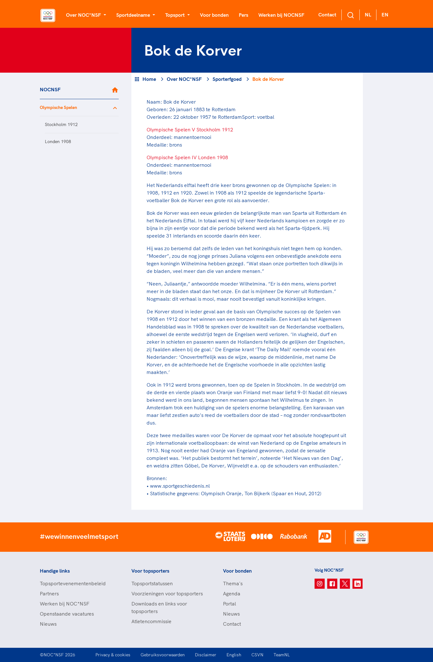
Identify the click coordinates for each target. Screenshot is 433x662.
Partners (49, 593)
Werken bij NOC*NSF (64, 603)
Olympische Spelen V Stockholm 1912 (190, 129)
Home (149, 79)
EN (385, 14)
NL (368, 14)
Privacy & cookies (112, 655)
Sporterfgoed (227, 79)
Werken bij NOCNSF (281, 14)
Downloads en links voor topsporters (159, 607)
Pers (243, 14)
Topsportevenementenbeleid (73, 583)
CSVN (257, 655)
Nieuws (48, 624)
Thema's (233, 583)
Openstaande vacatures (67, 614)
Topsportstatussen (152, 583)
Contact (327, 14)
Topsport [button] (175, 14)
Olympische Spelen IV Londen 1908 (187, 157)
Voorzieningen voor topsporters (167, 593)
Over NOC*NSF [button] (84, 14)
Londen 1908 (58, 141)
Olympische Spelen (58, 107)
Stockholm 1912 (61, 124)
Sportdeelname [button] (133, 14)
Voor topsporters (150, 571)
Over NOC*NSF (184, 79)
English (233, 655)
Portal (229, 603)
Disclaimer (205, 655)
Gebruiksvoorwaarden (163, 655)
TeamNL (282, 655)
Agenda (231, 593)
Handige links (55, 571)
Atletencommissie (151, 621)
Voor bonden (214, 14)
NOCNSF (50, 89)
